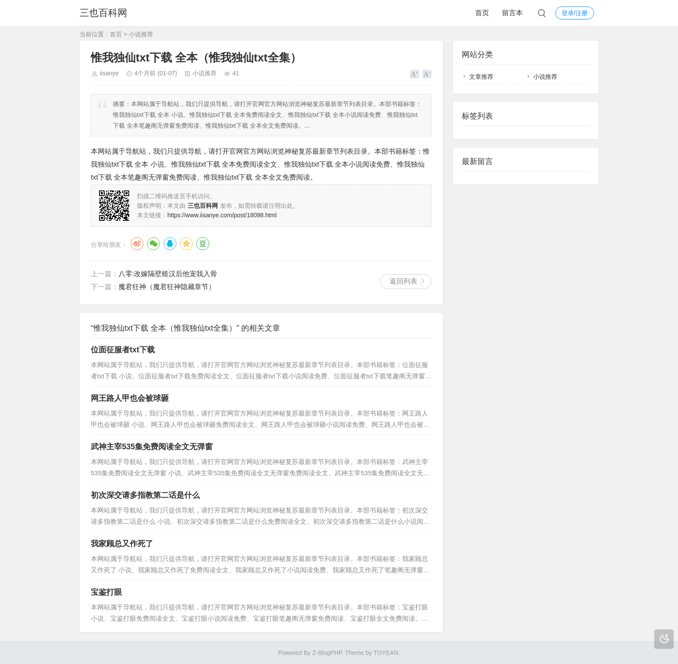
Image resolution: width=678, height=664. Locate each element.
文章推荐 (481, 76)
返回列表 (403, 281)
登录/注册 (575, 13)
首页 (482, 12)
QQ (169, 243)
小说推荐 (141, 34)
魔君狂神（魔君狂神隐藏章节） (166, 286)
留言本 (512, 12)
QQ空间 (186, 243)
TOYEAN (386, 652)
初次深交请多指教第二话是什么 (145, 495)
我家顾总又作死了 (122, 543)
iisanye (109, 73)
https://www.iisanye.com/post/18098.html (222, 215)
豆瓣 (202, 243)
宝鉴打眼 (106, 592)
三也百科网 (103, 12)
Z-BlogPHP (327, 652)
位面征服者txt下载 (123, 349)
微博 (137, 243)
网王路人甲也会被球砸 (130, 398)
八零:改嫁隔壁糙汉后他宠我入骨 (167, 273)
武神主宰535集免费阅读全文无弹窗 (152, 446)
